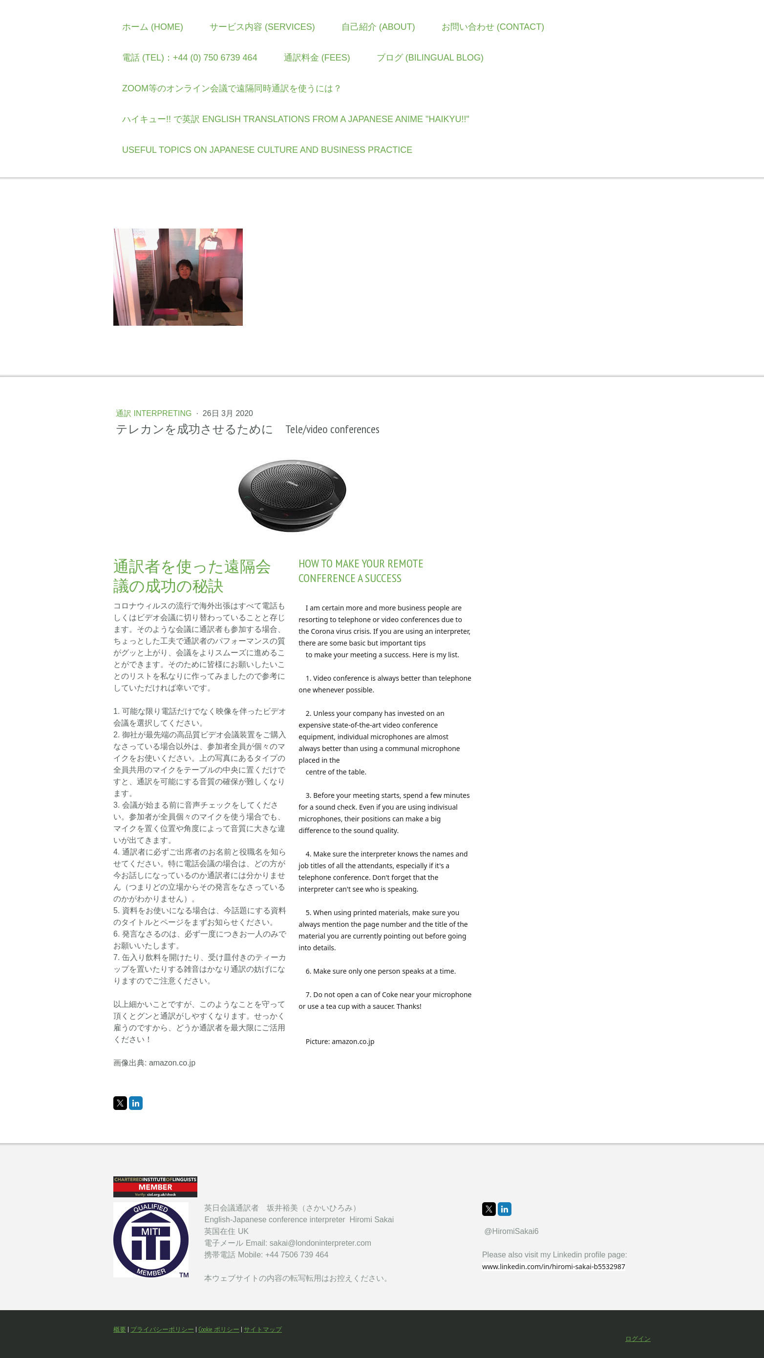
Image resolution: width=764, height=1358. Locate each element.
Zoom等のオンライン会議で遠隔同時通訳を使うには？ (232, 88)
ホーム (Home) (152, 27)
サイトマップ (263, 1329)
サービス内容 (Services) (262, 27)
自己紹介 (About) (378, 27)
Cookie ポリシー (218, 1329)
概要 (119, 1329)
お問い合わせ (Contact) (493, 27)
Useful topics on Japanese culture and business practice (267, 150)
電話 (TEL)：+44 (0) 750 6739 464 (189, 58)
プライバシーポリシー (162, 1329)
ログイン (638, 1339)
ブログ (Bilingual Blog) (430, 58)
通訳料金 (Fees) (317, 58)
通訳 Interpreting (155, 413)
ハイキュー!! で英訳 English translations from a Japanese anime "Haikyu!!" (295, 119)
